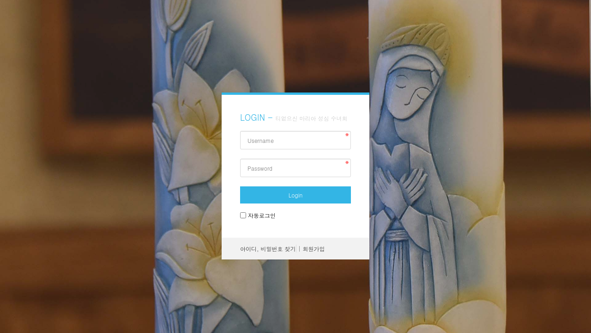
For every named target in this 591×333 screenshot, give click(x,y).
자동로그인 (262, 215)
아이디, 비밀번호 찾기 (268, 249)
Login (295, 195)
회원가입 (314, 249)
